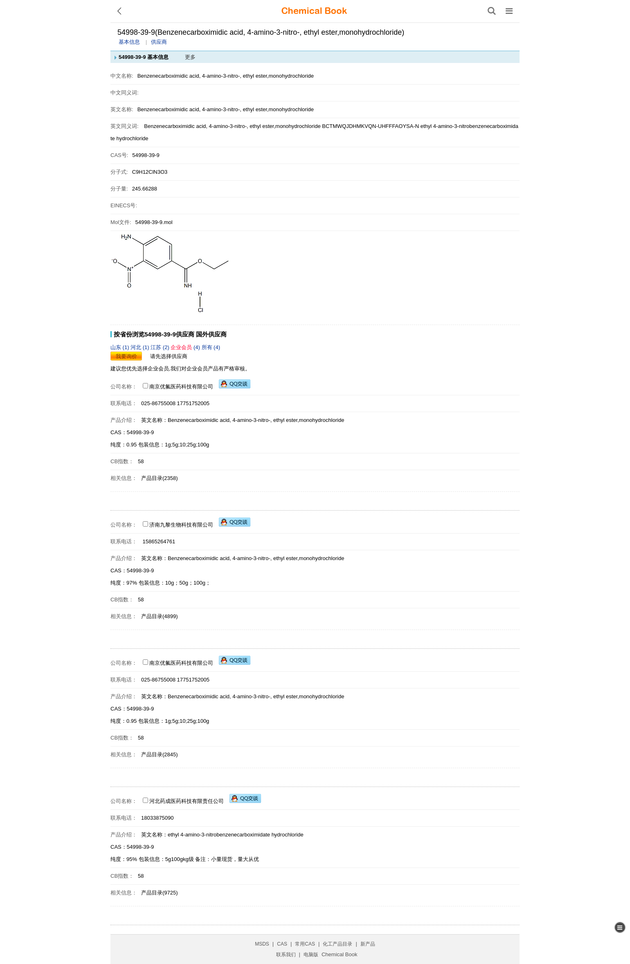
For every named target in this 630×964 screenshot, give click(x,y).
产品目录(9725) (159, 893)
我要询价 (126, 356)
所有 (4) (211, 347)
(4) (186, 347)
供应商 (159, 42)
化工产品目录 (337, 944)
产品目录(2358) (159, 478)
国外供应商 (211, 334)
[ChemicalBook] (314, 11)
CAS (282, 944)
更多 (190, 57)
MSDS (262, 944)
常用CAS (305, 944)
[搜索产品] (492, 11)
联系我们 (286, 954)
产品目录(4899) (159, 616)
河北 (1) (140, 347)
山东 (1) (120, 347)
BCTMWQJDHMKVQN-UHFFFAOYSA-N (370, 126)
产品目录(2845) (159, 754)
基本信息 (129, 42)
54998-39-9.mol (154, 222)
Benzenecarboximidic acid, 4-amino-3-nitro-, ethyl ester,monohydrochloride (232, 126)
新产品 (367, 944)
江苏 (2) (161, 347)
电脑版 (311, 954)
